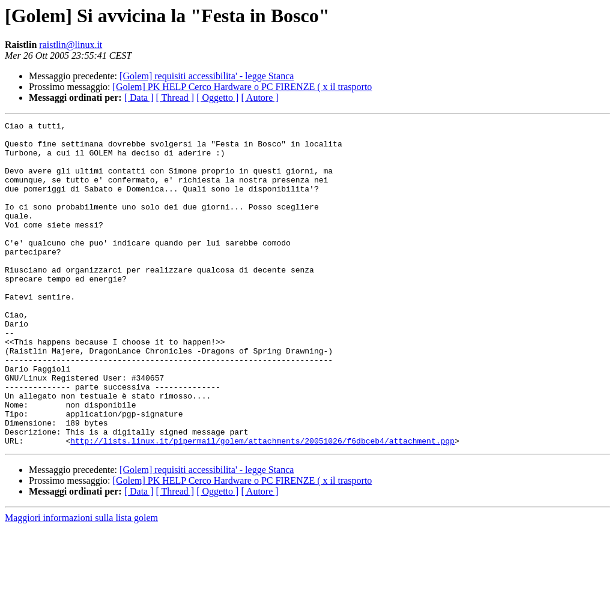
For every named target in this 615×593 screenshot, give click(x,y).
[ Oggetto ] (217, 97)
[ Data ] (139, 97)
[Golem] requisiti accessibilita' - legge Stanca (207, 76)
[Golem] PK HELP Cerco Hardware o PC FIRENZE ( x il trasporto (242, 87)
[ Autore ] (259, 97)
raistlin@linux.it (70, 45)
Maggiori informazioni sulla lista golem (81, 582)
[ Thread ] (175, 97)
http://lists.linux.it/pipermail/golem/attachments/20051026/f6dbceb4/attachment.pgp (262, 505)
